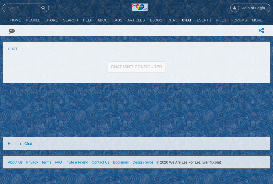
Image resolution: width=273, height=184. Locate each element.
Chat (28, 144)
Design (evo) (143, 162)
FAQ (58, 162)
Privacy (32, 162)
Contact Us (100, 162)
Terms (46, 162)
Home (12, 144)
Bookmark (121, 162)
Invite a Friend (76, 162)
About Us (15, 162)
